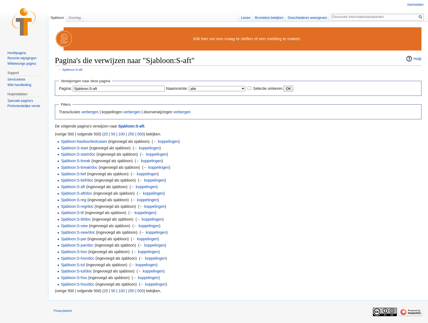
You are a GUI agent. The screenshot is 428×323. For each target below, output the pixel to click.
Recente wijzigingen (22, 58)
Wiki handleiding (19, 85)
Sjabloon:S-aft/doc (76, 193)
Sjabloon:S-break (75, 161)
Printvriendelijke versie (23, 106)
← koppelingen (165, 141)
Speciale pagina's (20, 101)
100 (121, 134)
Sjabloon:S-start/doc (78, 154)
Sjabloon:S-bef (73, 174)
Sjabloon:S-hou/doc (77, 284)
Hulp (417, 59)
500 (140, 134)
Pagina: (65, 88)
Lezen (246, 18)
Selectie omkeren (268, 88)
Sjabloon (57, 18)
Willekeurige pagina (21, 64)
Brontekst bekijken (269, 18)
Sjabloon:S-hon (74, 252)
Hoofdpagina (16, 53)
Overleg (75, 18)
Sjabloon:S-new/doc (78, 232)
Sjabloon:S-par (73, 239)
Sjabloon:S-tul (73, 265)
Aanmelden (415, 5)
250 (131, 134)
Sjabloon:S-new (74, 226)
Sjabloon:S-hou (74, 277)
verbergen (90, 112)
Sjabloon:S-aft (72, 69)
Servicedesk (16, 79)
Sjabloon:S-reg (73, 200)
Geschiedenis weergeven (307, 18)
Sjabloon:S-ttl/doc (76, 219)
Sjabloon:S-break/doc (79, 167)
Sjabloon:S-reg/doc (77, 206)
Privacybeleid (63, 310)
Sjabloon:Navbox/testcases (84, 141)
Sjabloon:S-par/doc (77, 245)
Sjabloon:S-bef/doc (77, 180)
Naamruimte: (177, 88)
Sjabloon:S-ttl (72, 213)
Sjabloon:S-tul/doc (76, 271)
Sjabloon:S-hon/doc (77, 258)
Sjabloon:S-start (74, 148)
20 (106, 134)
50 (113, 134)
